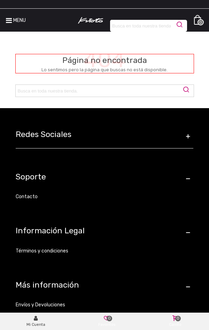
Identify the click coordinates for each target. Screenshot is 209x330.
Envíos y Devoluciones (40, 305)
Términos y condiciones (42, 251)
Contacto (27, 197)
